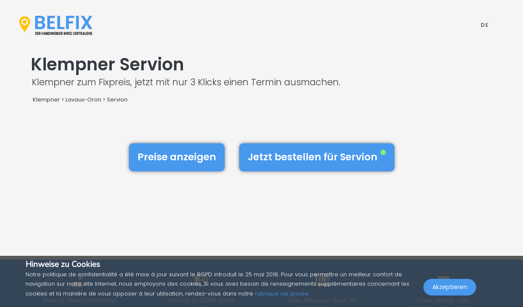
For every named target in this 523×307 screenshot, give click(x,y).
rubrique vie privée (281, 294)
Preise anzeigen (176, 157)
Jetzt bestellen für (317, 157)
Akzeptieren (449, 288)
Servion (117, 99)
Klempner (46, 99)
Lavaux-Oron (83, 99)
